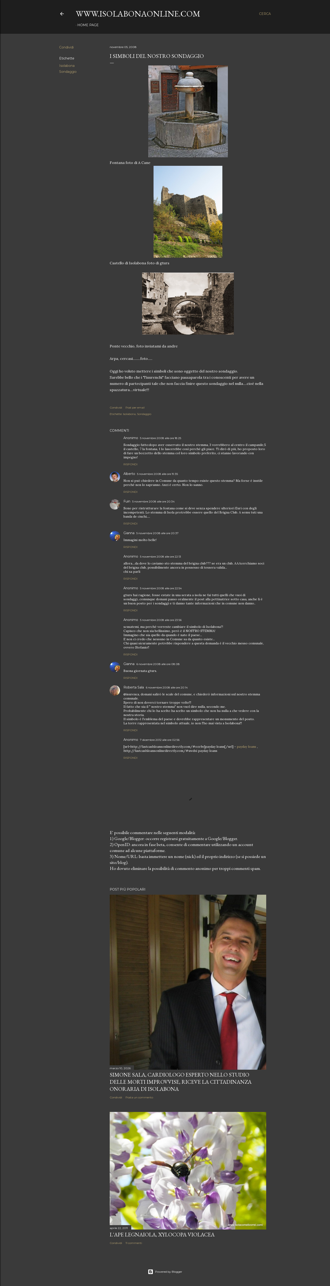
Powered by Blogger (165, 1272)
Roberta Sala (133, 687)
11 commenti (134, 1243)
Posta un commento (139, 1097)
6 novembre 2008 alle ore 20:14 (167, 687)
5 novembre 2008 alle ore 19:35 (157, 474)
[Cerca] (265, 13)
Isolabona (67, 66)
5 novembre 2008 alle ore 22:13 (160, 556)
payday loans (246, 747)
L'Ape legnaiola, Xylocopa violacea (162, 1234)
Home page (88, 25)
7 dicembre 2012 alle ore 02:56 (159, 740)
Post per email (135, 407)
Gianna (128, 533)
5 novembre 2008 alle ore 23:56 (161, 620)
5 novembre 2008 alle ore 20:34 (153, 501)
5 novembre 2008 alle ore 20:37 (157, 533)
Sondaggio (68, 72)
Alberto (129, 474)
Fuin (126, 501)
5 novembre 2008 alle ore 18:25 (160, 438)
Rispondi (130, 464)
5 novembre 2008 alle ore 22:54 (161, 588)
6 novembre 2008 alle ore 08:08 (158, 664)
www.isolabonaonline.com (138, 13)
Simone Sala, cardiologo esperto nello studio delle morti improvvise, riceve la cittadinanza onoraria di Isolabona (181, 1081)
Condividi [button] (66, 47)
